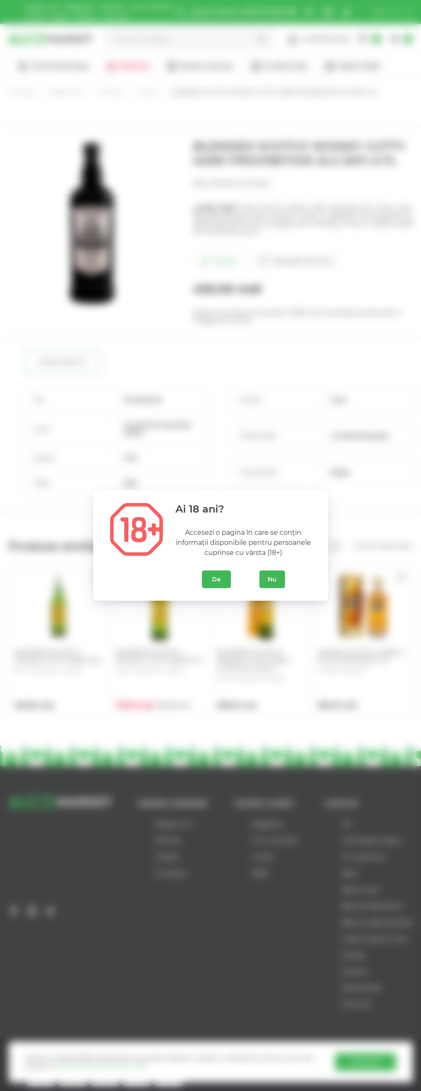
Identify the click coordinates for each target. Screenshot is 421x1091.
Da (216, 579)
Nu (272, 579)
